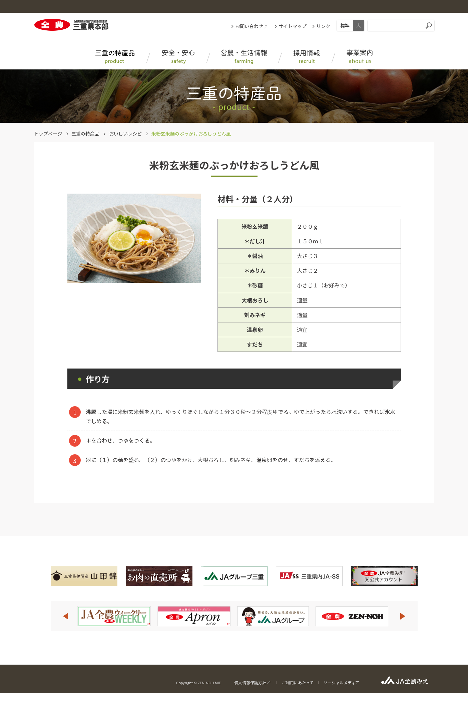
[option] (114, 616)
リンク (323, 26)
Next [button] (403, 616)
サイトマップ (293, 26)
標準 (345, 25)
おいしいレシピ (125, 133)
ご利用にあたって (298, 682)
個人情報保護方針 (250, 682)
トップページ (48, 133)
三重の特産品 (85, 133)
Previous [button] (65, 616)
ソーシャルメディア (341, 682)
